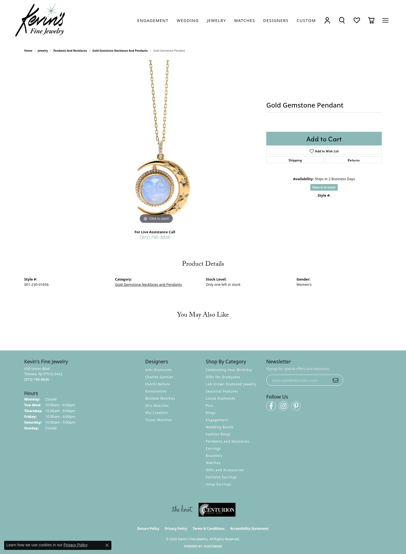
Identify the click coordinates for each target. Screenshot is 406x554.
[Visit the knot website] (182, 510)
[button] (327, 20)
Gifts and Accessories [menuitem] (225, 470)
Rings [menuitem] (211, 412)
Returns (354, 160)
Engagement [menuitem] (217, 420)
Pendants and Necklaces (70, 51)
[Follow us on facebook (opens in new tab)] (271, 406)
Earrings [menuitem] (213, 448)
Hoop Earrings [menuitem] (218, 484)
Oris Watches (157, 405)
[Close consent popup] (107, 545)
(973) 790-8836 (155, 237)
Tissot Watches (158, 420)
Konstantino (156, 391)
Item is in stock (324, 187)
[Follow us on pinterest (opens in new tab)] (296, 406)
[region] (156, 142)
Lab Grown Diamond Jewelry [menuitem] (231, 384)
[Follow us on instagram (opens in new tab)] (283, 406)
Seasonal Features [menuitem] (222, 391)
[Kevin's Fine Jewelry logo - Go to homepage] (40, 20)
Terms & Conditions (209, 528)
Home (28, 51)
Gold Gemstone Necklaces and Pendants (120, 51)
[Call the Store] (36, 379)
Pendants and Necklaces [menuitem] (227, 441)
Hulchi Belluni (157, 384)
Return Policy (148, 528)
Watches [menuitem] (213, 462)
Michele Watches (160, 398)
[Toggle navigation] (385, 20)
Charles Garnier (159, 377)
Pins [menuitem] (209, 405)
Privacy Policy (176, 528)
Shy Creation (156, 412)
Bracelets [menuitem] (214, 455)
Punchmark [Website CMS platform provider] (213, 546)
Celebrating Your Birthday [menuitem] (229, 369)
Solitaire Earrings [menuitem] (221, 477)
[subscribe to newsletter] (335, 380)
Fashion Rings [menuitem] (218, 434)
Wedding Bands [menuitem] (220, 427)
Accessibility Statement (249, 528)
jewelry (43, 51)
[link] (153, 20)
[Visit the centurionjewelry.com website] (217, 510)
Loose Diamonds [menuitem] (220, 398)
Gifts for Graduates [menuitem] (223, 377)
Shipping (295, 160)
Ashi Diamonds (158, 369)
